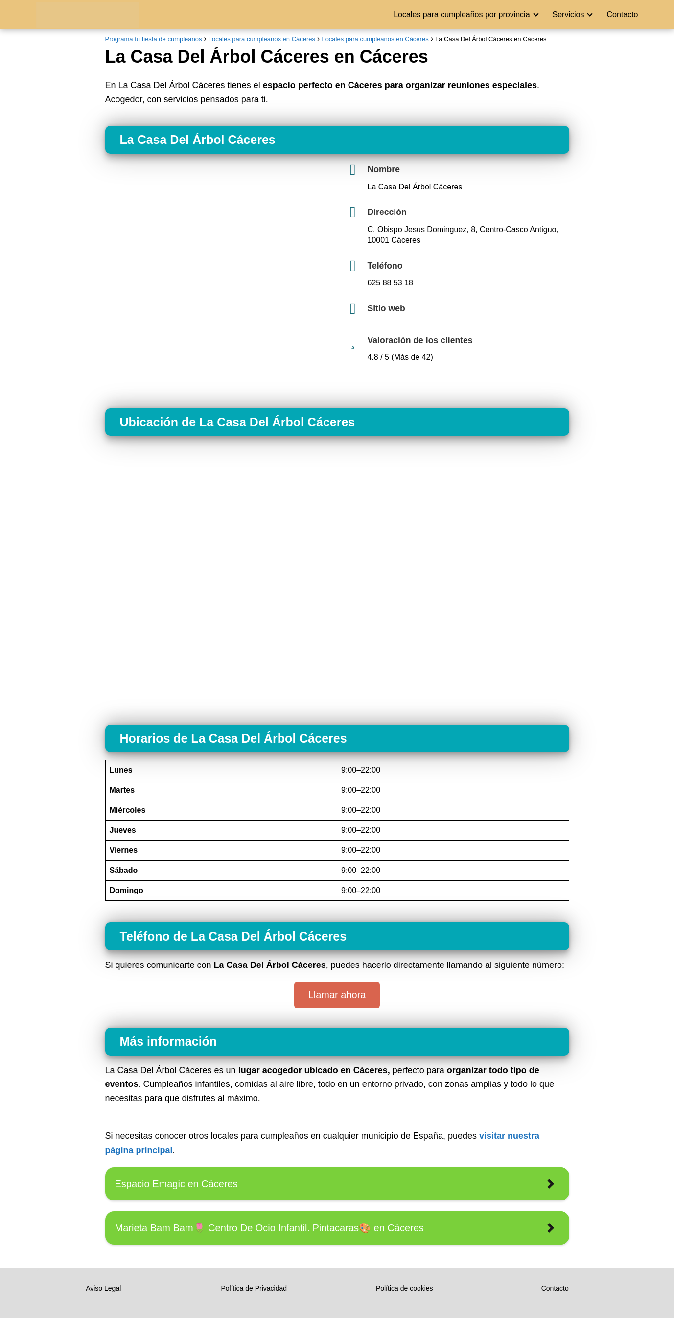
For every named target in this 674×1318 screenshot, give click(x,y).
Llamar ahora (337, 994)
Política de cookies (404, 1288)
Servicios (568, 14)
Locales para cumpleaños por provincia (462, 14)
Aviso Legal (103, 1288)
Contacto (622, 14)
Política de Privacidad (254, 1288)
